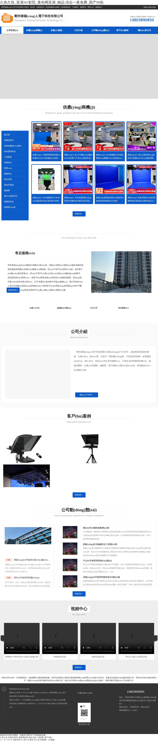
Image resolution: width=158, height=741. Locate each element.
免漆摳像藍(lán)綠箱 (12, 146)
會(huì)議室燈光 (10, 196)
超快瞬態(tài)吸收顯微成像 (39, 678)
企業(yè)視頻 (56, 30)
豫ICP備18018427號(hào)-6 (40, 693)
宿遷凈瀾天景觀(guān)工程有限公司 (119, 680)
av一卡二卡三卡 (6, 740)
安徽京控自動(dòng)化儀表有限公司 (120, 678)
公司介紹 (78, 30)
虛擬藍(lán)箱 (9, 207)
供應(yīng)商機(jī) (34, 30)
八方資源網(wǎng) (28, 700)
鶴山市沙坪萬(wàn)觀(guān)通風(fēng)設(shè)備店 (84, 680)
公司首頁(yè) (12, 30)
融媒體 (7, 190)
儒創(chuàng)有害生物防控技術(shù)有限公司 (45, 680)
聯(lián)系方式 (144, 30)
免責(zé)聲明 (40, 700)
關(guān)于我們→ (87, 395)
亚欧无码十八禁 (19, 740)
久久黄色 (29, 740)
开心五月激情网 (40, 740)
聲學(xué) (8, 168)
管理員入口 (49, 700)
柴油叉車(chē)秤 (8, 678)
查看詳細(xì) (13, 290)
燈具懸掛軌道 (10, 151)
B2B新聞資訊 (21, 678)
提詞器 (7, 135)
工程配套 (8, 157)
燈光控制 (8, 179)
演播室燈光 (9, 140)
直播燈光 (8, 163)
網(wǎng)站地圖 (59, 700)
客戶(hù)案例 (122, 30)
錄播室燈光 (9, 202)
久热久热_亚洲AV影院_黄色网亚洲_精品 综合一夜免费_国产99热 (52, 2)
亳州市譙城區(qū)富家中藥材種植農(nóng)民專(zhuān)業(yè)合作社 (78, 678)
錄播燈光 (8, 174)
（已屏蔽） (51, 740)
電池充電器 (9, 185)
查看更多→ (79, 214)
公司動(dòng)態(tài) (100, 30)
